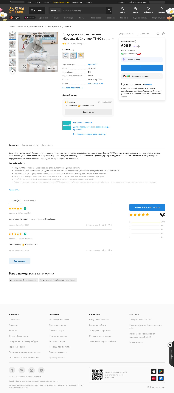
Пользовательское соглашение (24, 357)
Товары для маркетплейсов (102, 341)
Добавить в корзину (142, 68)
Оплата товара (56, 330)
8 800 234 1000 (145, 319)
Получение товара (58, 335)
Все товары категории (89, 134)
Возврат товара (57, 341)
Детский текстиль (35, 27)
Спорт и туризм (158, 18)
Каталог (12, 27)
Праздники (110, 18)
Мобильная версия (156, 387)
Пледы (66, 27)
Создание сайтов (97, 325)
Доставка (88, 2)
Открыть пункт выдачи (100, 335)
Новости (13, 330)
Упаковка (124, 18)
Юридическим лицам (61, 2)
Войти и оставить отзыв (147, 207)
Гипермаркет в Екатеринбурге (23, 341)
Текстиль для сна (53, 27)
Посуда (56, 18)
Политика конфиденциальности (25, 352)
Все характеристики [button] (72, 87)
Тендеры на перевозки (100, 330)
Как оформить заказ (59, 319)
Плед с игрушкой (95, 83)
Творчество (96, 18)
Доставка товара (57, 325)
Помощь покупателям (59, 346)
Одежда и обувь (140, 18)
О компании (14, 319)
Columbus (148, 84)
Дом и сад (43, 18)
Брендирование (57, 357)
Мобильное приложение (137, 2)
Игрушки (82, 18)
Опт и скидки (77, 2)
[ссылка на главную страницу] (16, 10)
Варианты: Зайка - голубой (20, 213)
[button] (158, 34)
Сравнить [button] (142, 33)
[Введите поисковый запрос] (83, 10)
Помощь (38, 2)
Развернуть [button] (14, 190)
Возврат (47, 2)
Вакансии (121, 2)
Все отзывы (88, 112)
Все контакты (136, 342)
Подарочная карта (58, 352)
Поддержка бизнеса (99, 319)
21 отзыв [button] (71, 43)
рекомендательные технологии (46, 381)
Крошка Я (92, 64)
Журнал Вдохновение (19, 335)
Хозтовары (69, 18)
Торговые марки (17, 346)
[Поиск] (109, 10)
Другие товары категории (91, 128)
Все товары (82, 122)
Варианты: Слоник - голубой (20, 238)
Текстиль (20, 27)
